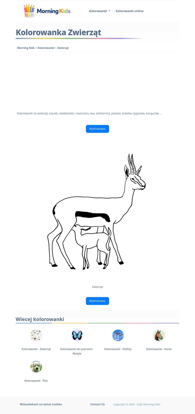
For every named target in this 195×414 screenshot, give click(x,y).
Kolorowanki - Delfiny (117, 340)
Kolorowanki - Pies (36, 371)
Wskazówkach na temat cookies (41, 404)
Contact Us (97, 404)
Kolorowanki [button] (98, 11)
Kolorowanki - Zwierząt (36, 340)
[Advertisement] (97, 81)
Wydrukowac (97, 129)
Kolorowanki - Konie (158, 340)
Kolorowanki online (129, 11)
